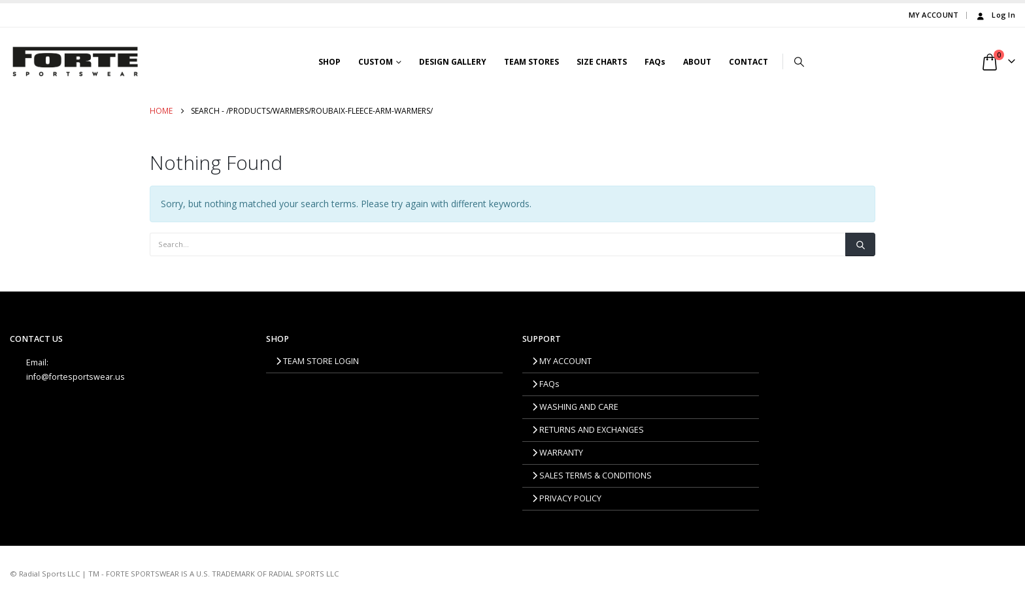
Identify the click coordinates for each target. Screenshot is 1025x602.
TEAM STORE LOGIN (317, 361)
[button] (799, 61)
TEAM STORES (531, 61)
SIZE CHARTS (602, 61)
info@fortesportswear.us (75, 376)
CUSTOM (375, 61)
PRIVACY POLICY (566, 498)
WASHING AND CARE (575, 406)
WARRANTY (557, 452)
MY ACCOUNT (934, 15)
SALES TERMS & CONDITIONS (592, 475)
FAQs (655, 61)
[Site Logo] (75, 61)
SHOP (329, 61)
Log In (995, 15)
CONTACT (748, 61)
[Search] (860, 244)
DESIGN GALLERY (452, 61)
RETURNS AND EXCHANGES (588, 429)
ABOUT (697, 61)
